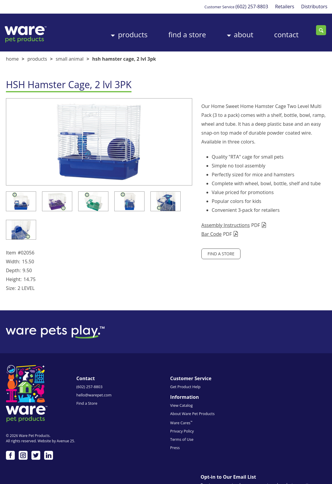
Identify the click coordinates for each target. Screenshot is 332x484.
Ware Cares (194, 391)
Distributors (313, 6)
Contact (276, 31)
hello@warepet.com (94, 382)
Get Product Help (145, 374)
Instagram (23, 440)
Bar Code (176, 222)
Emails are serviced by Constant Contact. (285, 433)
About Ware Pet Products (205, 382)
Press (188, 416)
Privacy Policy (195, 400)
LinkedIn (48, 440)
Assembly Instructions (190, 213)
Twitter (35, 440)
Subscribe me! (278, 453)
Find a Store (166, 31)
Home (12, 56)
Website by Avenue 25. (56, 425)
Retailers (281, 6)
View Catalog (194, 374)
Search (321, 30)
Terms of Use (194, 408)
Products (106, 31)
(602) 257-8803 (246, 6)
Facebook (10, 440)
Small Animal (70, 56)
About (228, 31)
